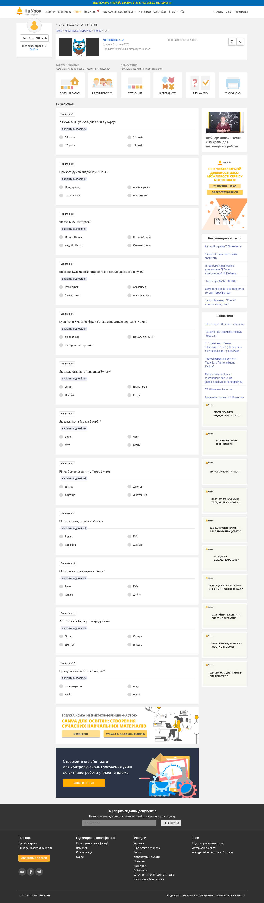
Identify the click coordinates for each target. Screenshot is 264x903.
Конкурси (145, 11)
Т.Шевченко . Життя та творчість (224, 324)
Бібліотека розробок (147, 848)
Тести (77, 11)
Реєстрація (241, 11)
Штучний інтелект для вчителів (154, 874)
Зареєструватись (35, 38)
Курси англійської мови (149, 879)
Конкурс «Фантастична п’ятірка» (212, 852)
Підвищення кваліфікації (119, 11)
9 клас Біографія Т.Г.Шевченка (223, 246)
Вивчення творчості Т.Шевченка (224, 397)
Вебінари (82, 848)
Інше (173, 11)
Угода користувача (177, 895)
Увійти (34, 49)
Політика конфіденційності (230, 895)
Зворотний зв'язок (34, 858)
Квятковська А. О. (113, 39)
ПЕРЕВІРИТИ (171, 822)
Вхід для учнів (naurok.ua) (208, 843)
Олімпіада (159, 11)
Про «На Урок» (27, 843)
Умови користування (201, 895)
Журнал (50, 11)
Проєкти (139, 861)
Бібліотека (65, 11)
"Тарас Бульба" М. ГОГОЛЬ (220, 281)
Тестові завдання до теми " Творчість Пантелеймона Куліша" (221, 362)
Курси (80, 857)
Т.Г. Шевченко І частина (219, 389)
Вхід (228, 11)
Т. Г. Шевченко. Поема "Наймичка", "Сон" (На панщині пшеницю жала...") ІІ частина (223, 347)
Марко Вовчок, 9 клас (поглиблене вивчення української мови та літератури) (224, 378)
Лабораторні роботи (147, 857)
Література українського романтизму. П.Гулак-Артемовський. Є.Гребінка (220, 269)
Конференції (84, 852)
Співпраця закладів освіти (35, 848)
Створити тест (84, 783)
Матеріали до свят (203, 848)
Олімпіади (140, 870)
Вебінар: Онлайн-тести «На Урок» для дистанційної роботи (223, 142)
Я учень (218, 11)
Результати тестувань (98, 69)
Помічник (91, 11)
